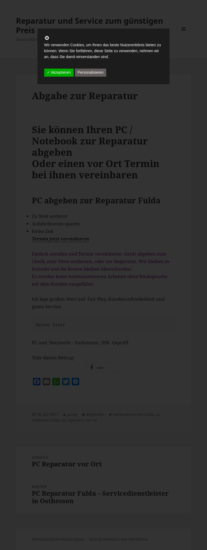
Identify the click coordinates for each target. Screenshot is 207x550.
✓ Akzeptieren (59, 72)
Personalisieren (91, 72)
